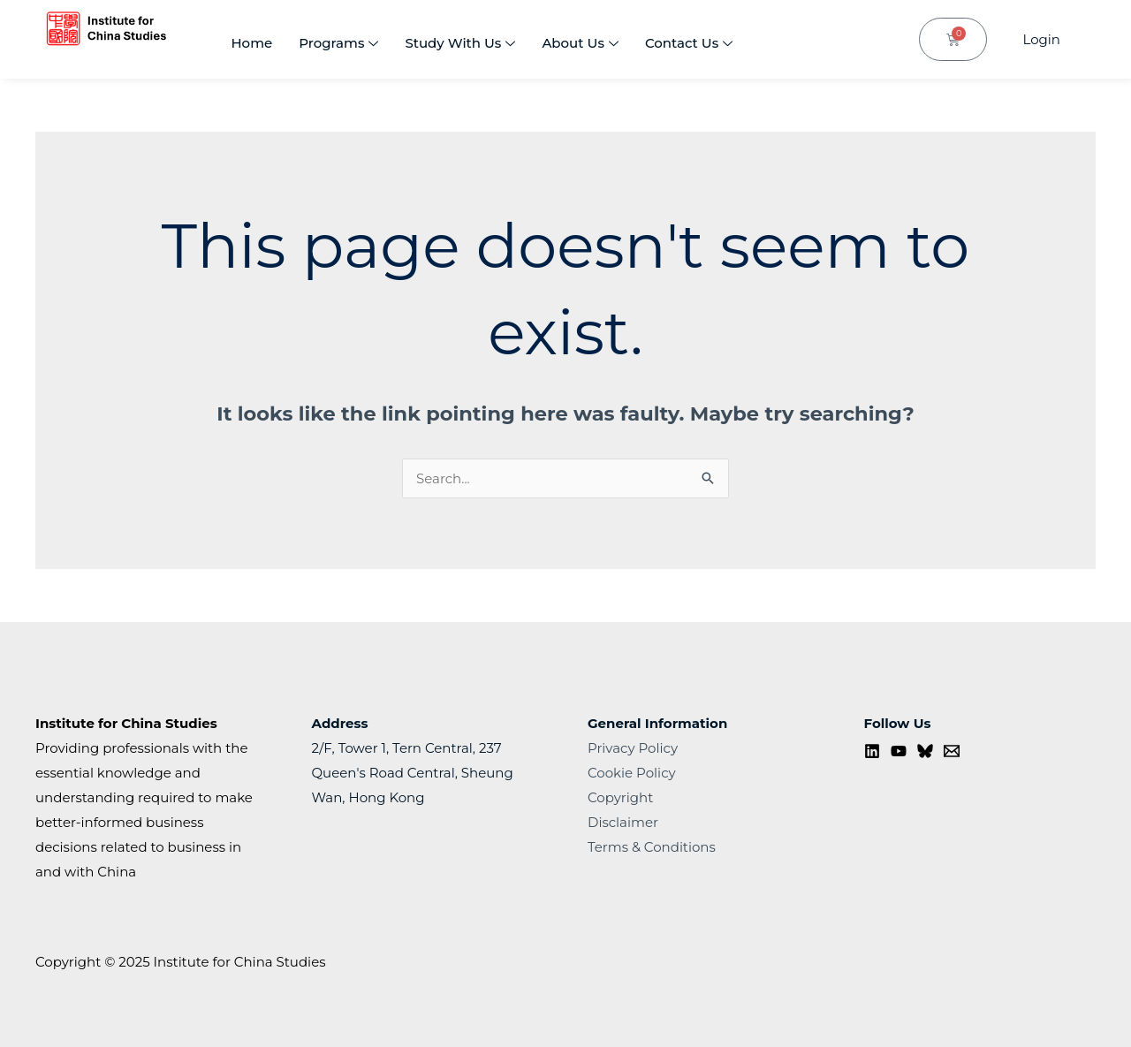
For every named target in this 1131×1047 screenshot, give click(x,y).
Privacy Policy (633, 748)
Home (251, 42)
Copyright (620, 797)
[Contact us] (952, 751)
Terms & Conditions (652, 846)
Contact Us (688, 44)
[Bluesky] (925, 751)
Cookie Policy (632, 772)
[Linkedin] (872, 751)
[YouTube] (899, 751)
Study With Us (460, 44)
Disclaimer (623, 822)
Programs (338, 44)
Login (1041, 39)
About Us (580, 44)
